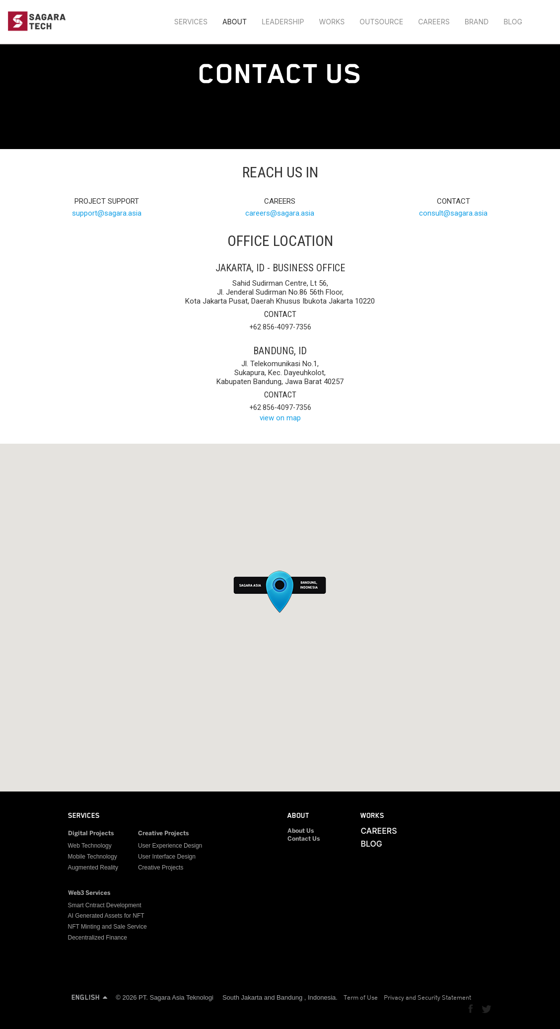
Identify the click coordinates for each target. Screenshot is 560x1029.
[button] (280, 590)
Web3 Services (89, 893)
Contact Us (303, 839)
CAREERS (433, 21)
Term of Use (361, 997)
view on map (280, 417)
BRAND (477, 21)
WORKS (332, 21)
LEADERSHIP (283, 21)
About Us (300, 831)
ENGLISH (89, 997)
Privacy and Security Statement (427, 997)
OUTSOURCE (381, 21)
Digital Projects (91, 833)
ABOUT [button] (234, 21)
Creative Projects (163, 833)
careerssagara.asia (279, 213)
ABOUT (298, 815)
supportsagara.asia (106, 213)
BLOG (512, 21)
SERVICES (191, 21)
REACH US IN (280, 172)
